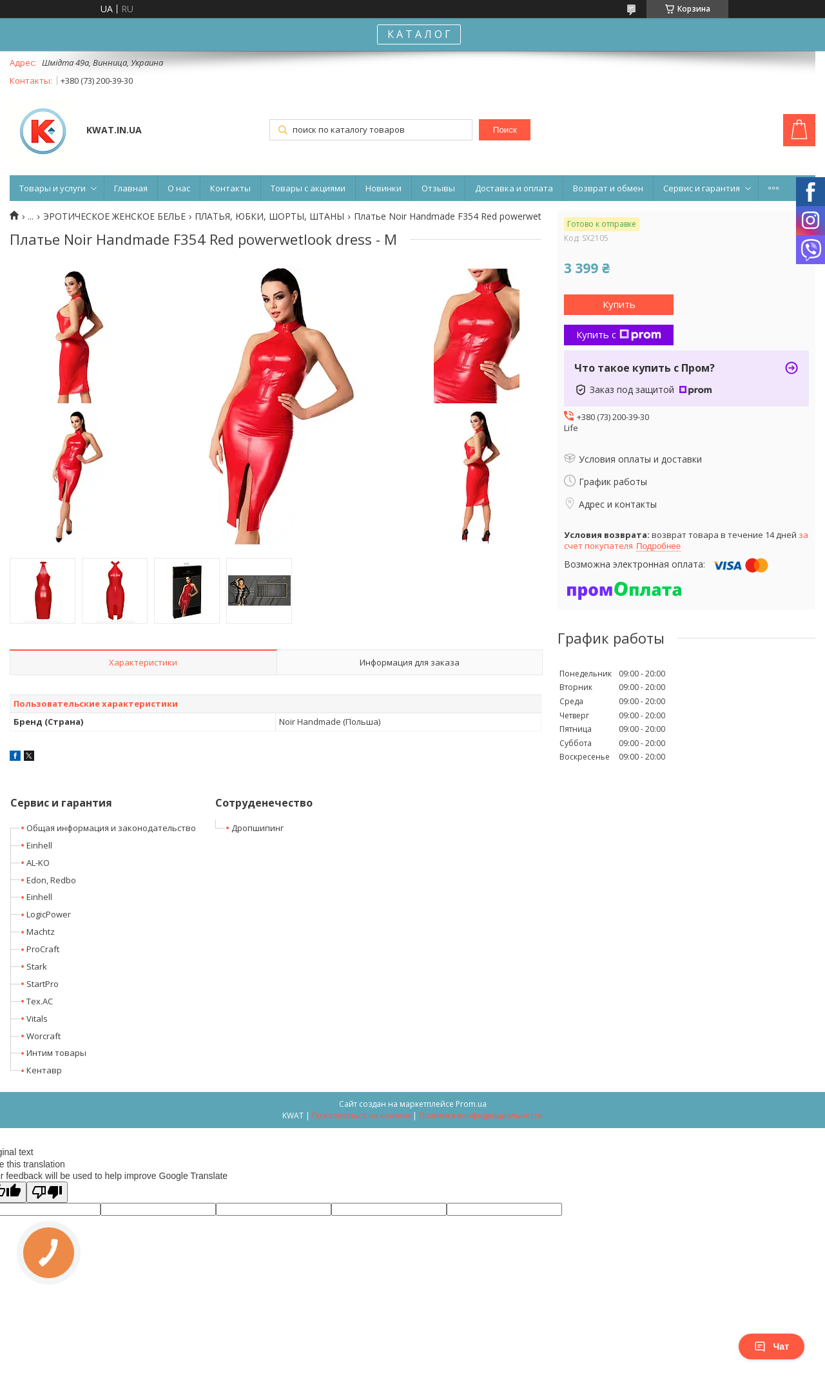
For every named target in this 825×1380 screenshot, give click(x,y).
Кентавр (44, 1070)
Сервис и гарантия (701, 188)
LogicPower (48, 914)
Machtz (40, 931)
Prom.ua (471, 1103)
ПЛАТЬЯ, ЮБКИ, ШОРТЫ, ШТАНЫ (269, 216)
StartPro (42, 984)
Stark (36, 966)
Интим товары (56, 1053)
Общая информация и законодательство (111, 828)
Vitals (37, 1018)
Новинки (383, 188)
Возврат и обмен (608, 188)
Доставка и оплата (514, 188)
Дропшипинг (257, 828)
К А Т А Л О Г (419, 34)
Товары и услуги (52, 188)
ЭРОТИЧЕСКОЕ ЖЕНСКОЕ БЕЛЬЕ (114, 216)
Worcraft (43, 1036)
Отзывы (438, 188)
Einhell (39, 845)
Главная (131, 188)
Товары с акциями (308, 188)
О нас (179, 188)
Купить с (618, 334)
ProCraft (42, 949)
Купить (619, 304)
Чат (771, 1346)
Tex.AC (39, 1001)
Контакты (230, 188)
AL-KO (38, 862)
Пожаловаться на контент (361, 1115)
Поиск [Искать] (505, 130)
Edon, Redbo (51, 880)
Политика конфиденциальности (481, 1115)
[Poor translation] (47, 1192)
